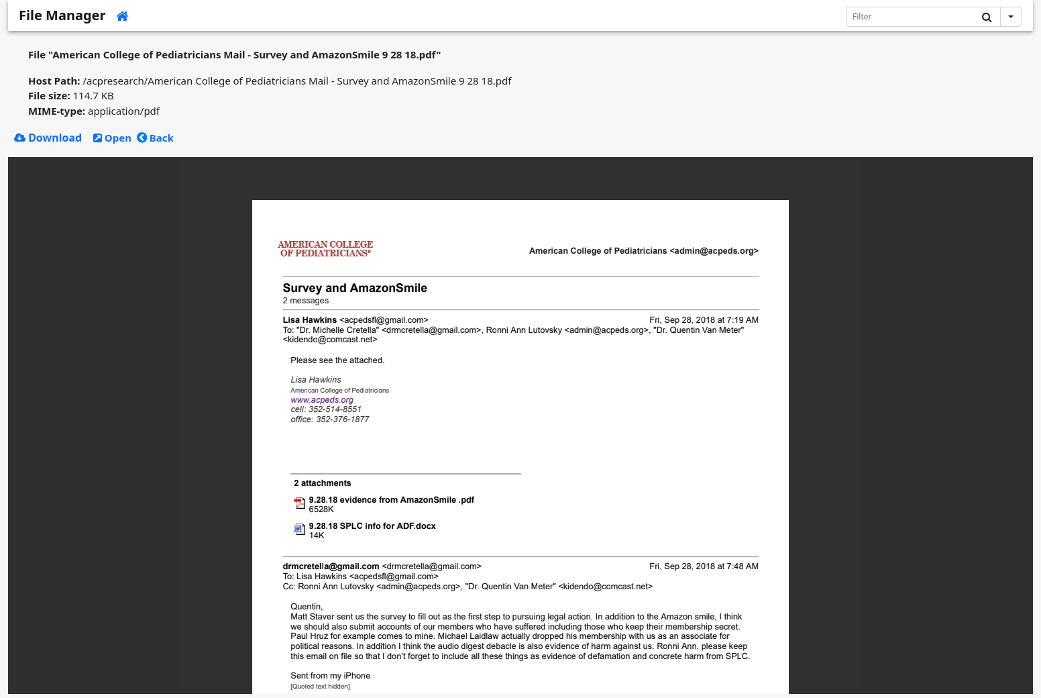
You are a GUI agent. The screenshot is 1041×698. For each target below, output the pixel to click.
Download (48, 137)
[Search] (910, 17)
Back (155, 137)
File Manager (62, 15)
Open (112, 137)
